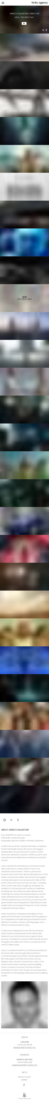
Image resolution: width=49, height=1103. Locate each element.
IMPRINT (24, 1080)
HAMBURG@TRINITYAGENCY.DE (24, 1065)
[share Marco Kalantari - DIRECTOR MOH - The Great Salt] (43, 30)
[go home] (39, 3)
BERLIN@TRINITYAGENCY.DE (25, 1047)
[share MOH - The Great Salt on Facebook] (46, 31)
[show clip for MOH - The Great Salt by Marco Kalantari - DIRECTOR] (24, 20)
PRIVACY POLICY (24, 1077)
